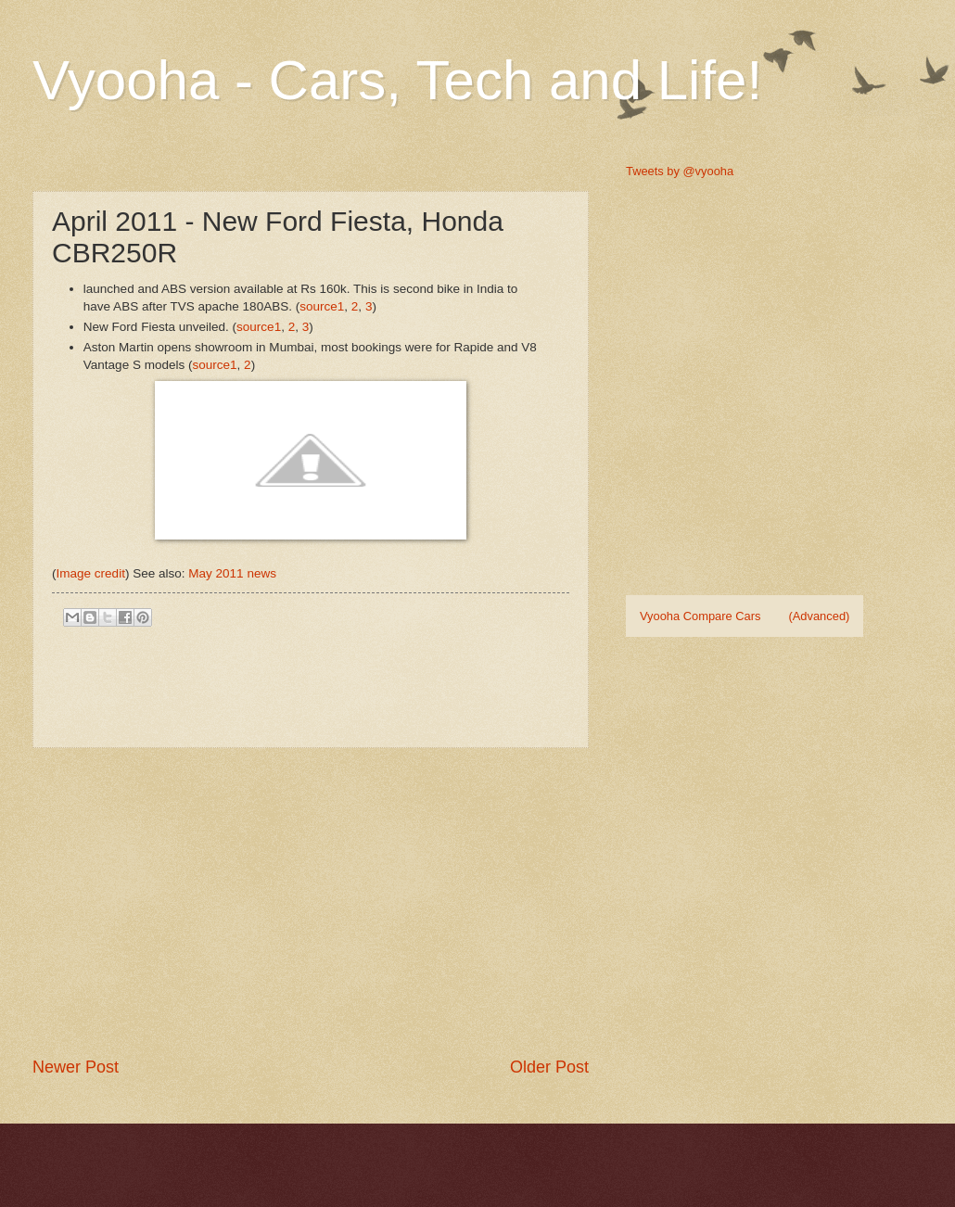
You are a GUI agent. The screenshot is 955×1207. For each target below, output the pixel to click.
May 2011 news (232, 573)
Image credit (91, 573)
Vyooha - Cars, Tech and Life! (397, 80)
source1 (321, 306)
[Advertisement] (321, 902)
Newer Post (75, 1067)
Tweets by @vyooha (679, 171)
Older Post (549, 1067)
